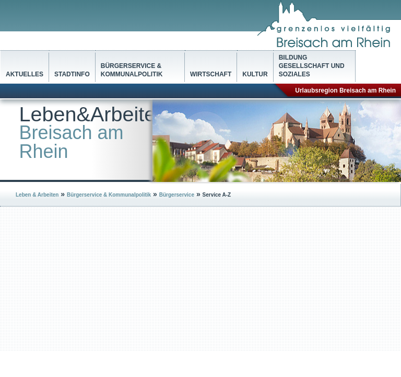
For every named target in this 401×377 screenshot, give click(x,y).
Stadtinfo (72, 74)
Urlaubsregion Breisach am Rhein (345, 90)
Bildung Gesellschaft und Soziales (312, 66)
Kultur (254, 74)
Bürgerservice (176, 195)
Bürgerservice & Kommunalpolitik (132, 70)
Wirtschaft (210, 74)
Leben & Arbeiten (37, 195)
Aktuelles (24, 74)
